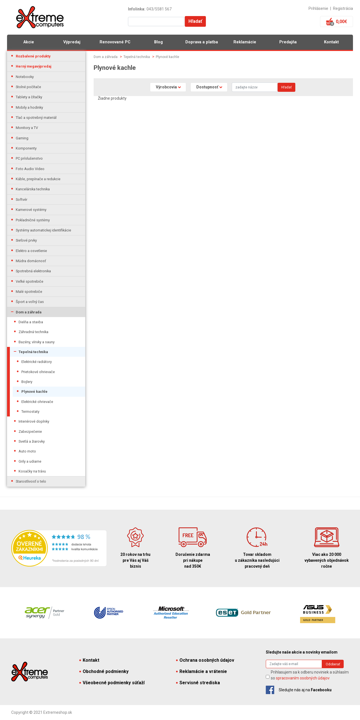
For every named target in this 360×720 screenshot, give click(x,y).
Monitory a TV (27, 128)
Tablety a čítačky (29, 97)
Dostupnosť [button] (207, 87)
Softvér (21, 199)
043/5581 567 (159, 9)
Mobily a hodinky (29, 107)
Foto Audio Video (30, 169)
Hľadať (195, 21)
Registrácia (343, 8)
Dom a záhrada (28, 312)
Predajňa (288, 42)
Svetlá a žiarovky (32, 441)
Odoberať (333, 664)
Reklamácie (244, 42)
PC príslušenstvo (29, 158)
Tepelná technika (33, 352)
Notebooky (25, 77)
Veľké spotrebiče (29, 281)
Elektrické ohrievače (37, 402)
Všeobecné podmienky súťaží (112, 682)
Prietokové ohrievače (38, 372)
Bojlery (26, 382)
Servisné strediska (198, 682)
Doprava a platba (201, 42)
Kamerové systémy (31, 210)
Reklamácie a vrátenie (201, 671)
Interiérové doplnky (34, 421)
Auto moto (27, 451)
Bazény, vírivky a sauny (37, 342)
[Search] (255, 87)
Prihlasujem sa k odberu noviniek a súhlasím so (310, 675)
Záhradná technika (33, 332)
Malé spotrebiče (29, 291)
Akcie (28, 42)
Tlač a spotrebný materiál (36, 117)
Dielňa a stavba (31, 322)
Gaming (22, 138)
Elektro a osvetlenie (31, 251)
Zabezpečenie (30, 431)
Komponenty (26, 148)
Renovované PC (115, 42)
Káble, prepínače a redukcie (38, 179)
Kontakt (331, 42)
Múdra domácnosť (31, 261)
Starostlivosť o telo (31, 481)
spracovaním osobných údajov (303, 678)
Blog (158, 42)
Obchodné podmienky (104, 671)
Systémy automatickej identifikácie (43, 230)
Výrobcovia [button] (166, 87)
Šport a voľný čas (30, 302)
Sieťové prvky (26, 240)
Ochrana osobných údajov (205, 660)
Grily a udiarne (30, 461)
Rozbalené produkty (33, 56)
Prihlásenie (318, 8)
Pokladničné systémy (33, 220)
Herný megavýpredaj (33, 66)
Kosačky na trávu (32, 471)
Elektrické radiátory (36, 362)
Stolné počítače (28, 87)
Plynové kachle (34, 391)
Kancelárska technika (33, 189)
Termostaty (30, 411)
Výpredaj (71, 42)
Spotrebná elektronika (33, 271)
